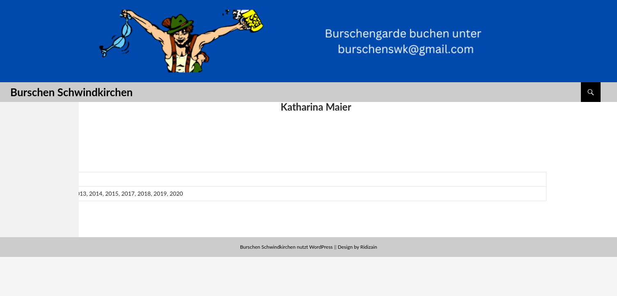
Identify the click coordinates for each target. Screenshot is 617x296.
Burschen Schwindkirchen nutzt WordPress (286, 247)
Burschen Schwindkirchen (71, 92)
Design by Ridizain (357, 247)
